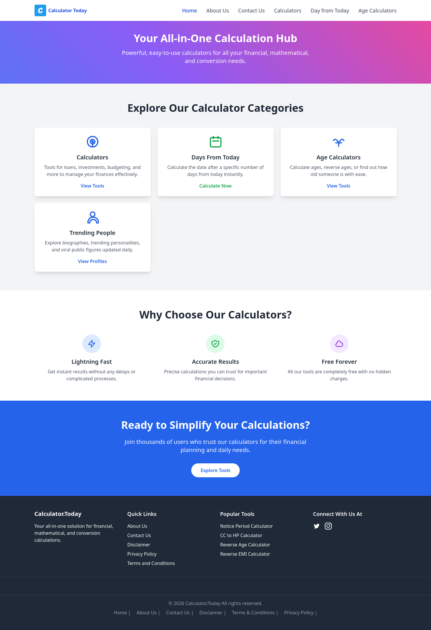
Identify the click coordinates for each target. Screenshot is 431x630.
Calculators (287, 10)
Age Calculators (377, 10)
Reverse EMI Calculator (245, 554)
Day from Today (330, 10)
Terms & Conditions (253, 612)
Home (189, 10)
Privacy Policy (142, 554)
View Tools (92, 186)
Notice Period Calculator (246, 526)
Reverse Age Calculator (245, 544)
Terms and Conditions (151, 563)
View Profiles (92, 261)
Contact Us (251, 10)
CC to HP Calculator (241, 535)
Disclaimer (138, 544)
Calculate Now (215, 186)
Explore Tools (215, 470)
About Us (217, 10)
